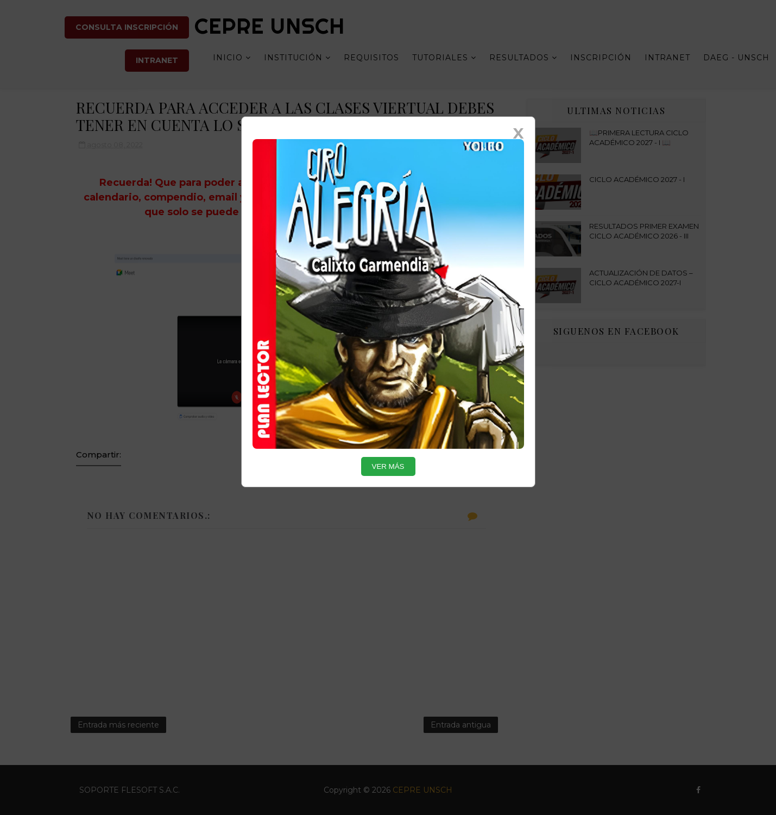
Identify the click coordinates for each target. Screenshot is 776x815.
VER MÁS (388, 466)
